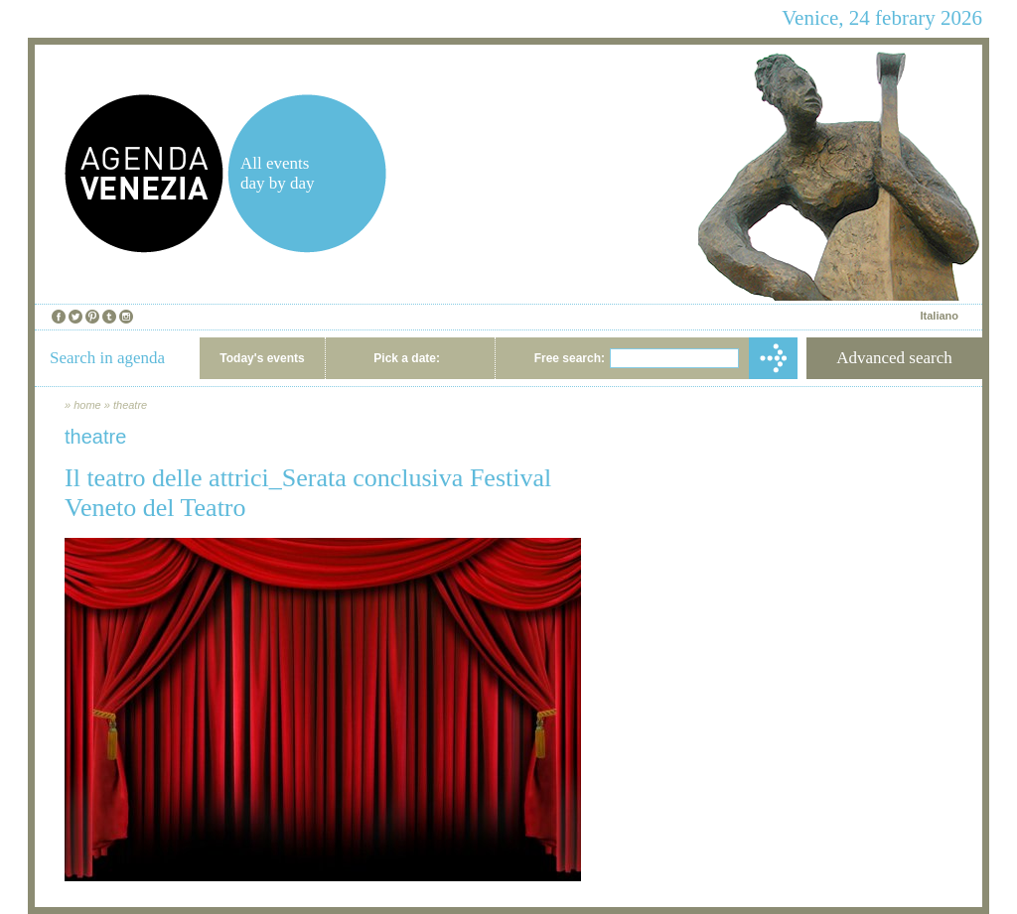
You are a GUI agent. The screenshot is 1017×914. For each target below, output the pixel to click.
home (87, 405)
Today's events (261, 358)
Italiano (939, 316)
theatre (130, 405)
